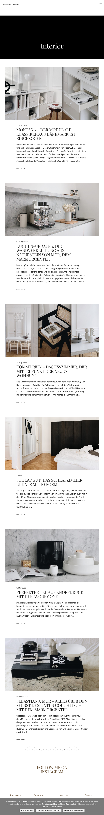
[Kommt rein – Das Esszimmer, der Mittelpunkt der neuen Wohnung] (52, 330)
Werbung (64, 795)
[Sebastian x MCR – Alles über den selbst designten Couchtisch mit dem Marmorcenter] (52, 664)
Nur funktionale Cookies (49, 810)
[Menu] (99, 4)
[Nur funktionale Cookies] (100, 806)
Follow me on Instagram (52, 769)
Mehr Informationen (74, 810)
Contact (88, 795)
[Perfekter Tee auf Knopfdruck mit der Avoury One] (52, 555)
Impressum (15, 795)
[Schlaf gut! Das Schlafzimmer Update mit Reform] (52, 443)
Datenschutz (40, 795)
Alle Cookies (27, 810)
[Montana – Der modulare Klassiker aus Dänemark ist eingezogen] (52, 93)
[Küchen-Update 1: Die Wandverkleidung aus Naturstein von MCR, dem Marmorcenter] (52, 209)
